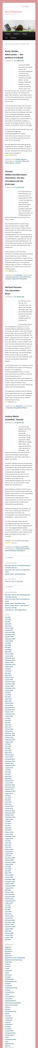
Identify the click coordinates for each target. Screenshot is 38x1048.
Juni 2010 (8, 856)
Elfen (23, 161)
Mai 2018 (8, 697)
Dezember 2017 (10, 707)
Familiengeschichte (11, 988)
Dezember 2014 (10, 785)
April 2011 (8, 847)
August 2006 (9, 929)
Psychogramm (21, 550)
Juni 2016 (8, 746)
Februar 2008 (9, 892)
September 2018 (10, 688)
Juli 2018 (8, 692)
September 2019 (10, 664)
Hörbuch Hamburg (10, 550)
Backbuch (8, 949)
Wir (6, 38)
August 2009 (9, 864)
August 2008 (9, 888)
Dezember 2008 (10, 879)
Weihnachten (23, 279)
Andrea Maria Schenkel (22, 549)
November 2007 (10, 896)
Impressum (13, 38)
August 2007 (9, 903)
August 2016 (9, 742)
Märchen (23, 159)
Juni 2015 (8, 772)
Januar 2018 (9, 705)
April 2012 (8, 843)
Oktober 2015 (9, 763)
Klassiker (8, 1026)
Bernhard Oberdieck (13, 277)
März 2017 (8, 727)
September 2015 (10, 765)
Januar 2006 (9, 935)
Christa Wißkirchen (25, 277)
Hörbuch (18, 159)
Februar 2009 (9, 875)
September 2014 (10, 791)
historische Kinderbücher (13, 1003)
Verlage (24, 34)
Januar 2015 (9, 783)
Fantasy (7, 990)
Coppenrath (15, 279)
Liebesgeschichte (10, 1039)
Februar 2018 (9, 703)
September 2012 (10, 836)
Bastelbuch (8, 951)
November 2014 (10, 787)
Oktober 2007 (9, 899)
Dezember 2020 (10, 632)
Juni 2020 (8, 645)
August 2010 (9, 853)
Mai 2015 (8, 774)
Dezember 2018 (10, 682)
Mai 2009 (8, 871)
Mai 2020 (8, 647)
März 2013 (8, 830)
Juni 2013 (8, 823)
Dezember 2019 (10, 658)
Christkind (8, 279)
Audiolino (19, 161)
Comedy (7, 966)
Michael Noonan (22, 408)
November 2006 (10, 922)
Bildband (8, 953)
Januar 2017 (9, 731)
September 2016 (10, 739)
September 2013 (10, 817)
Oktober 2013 (9, 815)
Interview (8, 1016)
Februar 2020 (9, 654)
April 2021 (8, 624)
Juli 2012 (8, 840)
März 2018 (8, 701)
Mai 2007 (8, 909)
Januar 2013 (9, 834)
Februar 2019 (9, 677)
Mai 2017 (8, 722)
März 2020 (8, 651)
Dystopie (8, 977)
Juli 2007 (8, 905)
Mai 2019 (8, 673)
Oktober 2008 (9, 883)
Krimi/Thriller (25, 547)
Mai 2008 (8, 890)
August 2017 (9, 716)
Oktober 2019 (9, 662)
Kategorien (17, 34)
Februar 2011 (9, 849)
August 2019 (9, 666)
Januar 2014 (9, 808)
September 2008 (10, 886)
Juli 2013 (8, 821)
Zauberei (17, 163)
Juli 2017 (8, 718)
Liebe (7, 1037)
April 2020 (8, 649)
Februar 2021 (9, 628)
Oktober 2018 (9, 686)
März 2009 (8, 873)
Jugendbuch (19, 406)
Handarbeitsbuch (10, 1001)
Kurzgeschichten (10, 1033)
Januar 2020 (9, 656)
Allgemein (8, 947)
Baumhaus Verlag (12, 408)
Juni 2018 (8, 694)
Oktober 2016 (9, 737)
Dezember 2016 (10, 733)
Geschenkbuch (10, 996)
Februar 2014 (9, 806)
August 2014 (9, 793)
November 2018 (10, 684)
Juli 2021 (8, 617)
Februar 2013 (9, 832)
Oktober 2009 (9, 860)
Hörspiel (7, 1009)
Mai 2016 (8, 748)
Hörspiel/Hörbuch (10, 1011)
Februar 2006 (9, 933)
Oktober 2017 (9, 712)
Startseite (8, 34)
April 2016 (8, 750)
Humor (7, 1013)
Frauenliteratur (9, 992)
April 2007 (8, 911)
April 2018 (8, 699)
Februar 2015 (9, 780)
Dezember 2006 (10, 920)
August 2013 (9, 819)
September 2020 (10, 639)
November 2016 (10, 735)
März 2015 (8, 778)
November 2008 (10, 881)
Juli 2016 (8, 744)
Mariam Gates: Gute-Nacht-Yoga (15, 574)
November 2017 (10, 709)
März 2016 (8, 752)
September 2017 (10, 714)
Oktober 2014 (9, 789)
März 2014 (8, 804)
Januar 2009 (9, 877)
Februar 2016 (9, 755)
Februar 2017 (9, 729)
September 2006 (10, 926)
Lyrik (6, 1041)
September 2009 (10, 862)
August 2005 (9, 937)
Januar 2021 (9, 630)
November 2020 (10, 634)
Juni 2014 (8, 798)
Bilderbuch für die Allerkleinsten (15, 958)
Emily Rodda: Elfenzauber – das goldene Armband (14, 54)
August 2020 (9, 641)
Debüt (7, 973)
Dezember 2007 (10, 894)
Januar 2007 (9, 918)
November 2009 (10, 858)
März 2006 (8, 931)
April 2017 (8, 725)
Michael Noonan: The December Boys (13, 290)
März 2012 (8, 845)
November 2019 (10, 660)
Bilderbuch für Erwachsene (13, 960)
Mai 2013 (8, 825)
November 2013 (10, 813)
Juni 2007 (8, 907)
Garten (7, 994)
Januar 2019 (9, 679)
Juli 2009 (8, 866)
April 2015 (8, 776)
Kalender (8, 1022)
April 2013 (8, 828)
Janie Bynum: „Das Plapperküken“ (16, 610)
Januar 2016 (9, 757)
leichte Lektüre (9, 1035)
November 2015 (10, 761)
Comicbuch (8, 970)
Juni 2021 (8, 619)
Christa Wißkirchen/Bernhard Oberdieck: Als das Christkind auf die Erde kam (16, 177)
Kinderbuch (19, 275)
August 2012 (9, 838)
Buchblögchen (13, 11)
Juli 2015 (8, 770)
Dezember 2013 (10, 810)
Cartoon (7, 964)
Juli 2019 (8, 669)
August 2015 (9, 767)
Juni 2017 (8, 720)
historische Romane (11, 1005)
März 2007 (8, 914)
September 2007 (10, 901)
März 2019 (8, 675)
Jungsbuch (8, 1020)
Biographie (8, 962)
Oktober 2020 (9, 636)
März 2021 (8, 626)
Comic (7, 968)
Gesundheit (8, 998)
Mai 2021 (8, 621)
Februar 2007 (9, 916)
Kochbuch (8, 1028)
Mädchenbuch (9, 1043)
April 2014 (8, 802)
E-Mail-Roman (9, 979)
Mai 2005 (8, 939)
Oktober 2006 (9, 924)
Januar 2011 (9, 851)
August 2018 (9, 690)
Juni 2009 (8, 868)
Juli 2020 (8, 643)
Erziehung (8, 985)
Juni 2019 (8, 671)
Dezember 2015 (10, 759)
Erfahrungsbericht (11, 981)
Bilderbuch (8, 955)
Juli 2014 (8, 795)
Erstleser (8, 983)
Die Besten (8, 975)
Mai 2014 (8, 800)
